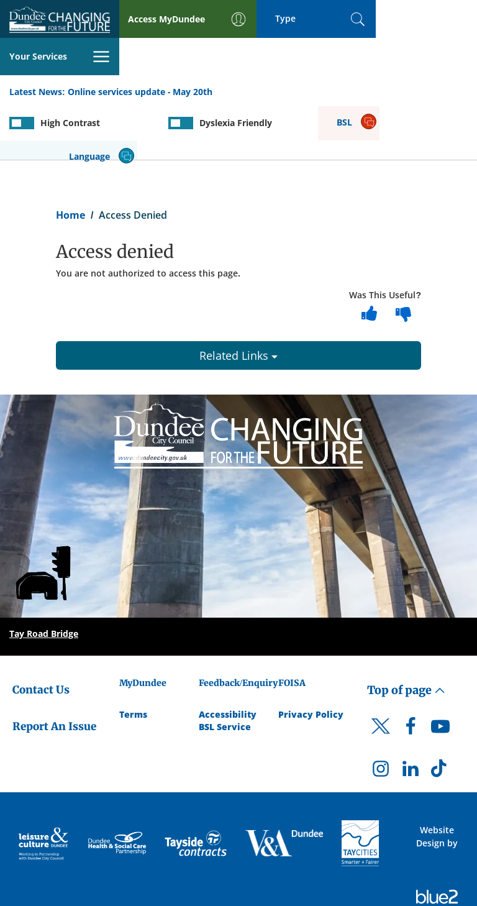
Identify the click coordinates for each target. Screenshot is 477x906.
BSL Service (225, 671)
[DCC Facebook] (410, 673)
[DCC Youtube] (440, 673)
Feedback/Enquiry (238, 627)
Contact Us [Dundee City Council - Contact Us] (41, 634)
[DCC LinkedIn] (410, 716)
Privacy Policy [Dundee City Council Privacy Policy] (310, 659)
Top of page (406, 635)
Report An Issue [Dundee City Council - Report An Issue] (54, 670)
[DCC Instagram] (380, 716)
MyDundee (142, 627)
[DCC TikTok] (440, 716)
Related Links (238, 300)
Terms (133, 659)
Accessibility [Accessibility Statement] (228, 659)
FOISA (292, 627)
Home (70, 159)
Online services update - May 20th (140, 55)
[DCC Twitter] (380, 681)
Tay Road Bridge (43, 578)
